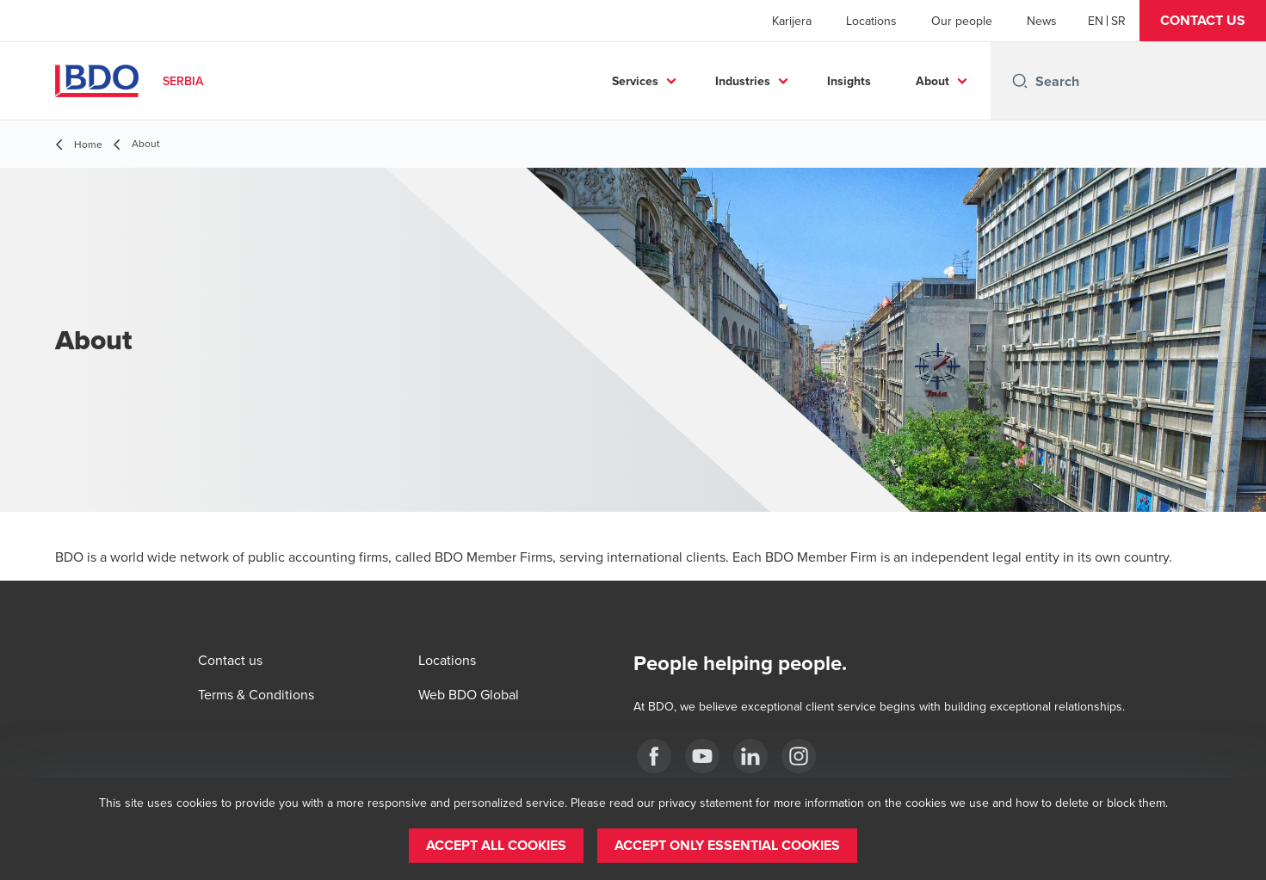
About (932, 80)
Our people (961, 20)
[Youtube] (702, 756)
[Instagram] (798, 756)
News (1042, 20)
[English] (1095, 20)
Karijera (792, 20)
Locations (871, 20)
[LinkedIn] (750, 756)
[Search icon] (1019, 80)
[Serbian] (1118, 20)
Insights (849, 80)
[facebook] (654, 756)
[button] (1202, 20)
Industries (742, 80)
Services (635, 80)
